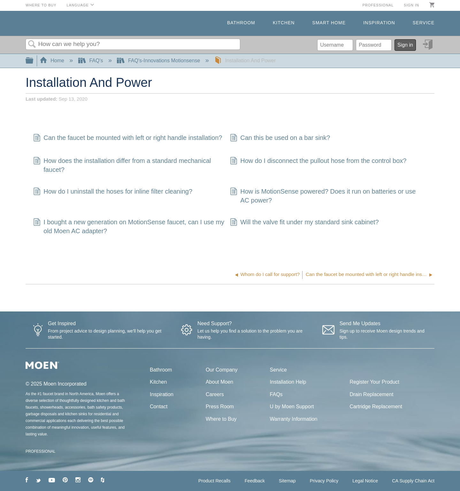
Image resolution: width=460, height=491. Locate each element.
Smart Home (329, 22)
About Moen (219, 382)
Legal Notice (365, 480)
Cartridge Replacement (375, 406)
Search (32, 44)
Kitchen (284, 22)
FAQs (276, 394)
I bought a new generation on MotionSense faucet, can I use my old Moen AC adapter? (128, 226)
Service (423, 22)
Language (78, 5)
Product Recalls (214, 480)
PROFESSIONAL (40, 451)
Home (53, 60)
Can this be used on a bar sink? (280, 138)
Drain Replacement (371, 394)
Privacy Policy (324, 480)
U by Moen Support (292, 406)
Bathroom (241, 22)
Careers (215, 394)
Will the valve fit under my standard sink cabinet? (304, 223)
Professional (378, 5)
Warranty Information (294, 419)
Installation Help (288, 382)
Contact (158, 406)
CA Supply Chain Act (413, 480)
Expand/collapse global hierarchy (33, 61)
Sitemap (287, 480)
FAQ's (91, 60)
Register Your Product (374, 382)
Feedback (255, 480)
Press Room (220, 406)
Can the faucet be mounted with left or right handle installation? (127, 138)
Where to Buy (41, 5)
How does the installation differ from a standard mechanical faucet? (122, 165)
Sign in (411, 5)
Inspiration (379, 22)
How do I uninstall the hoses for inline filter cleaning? (112, 192)
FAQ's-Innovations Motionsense (159, 60)
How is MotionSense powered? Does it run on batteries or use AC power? (323, 196)
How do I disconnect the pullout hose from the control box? (318, 161)
